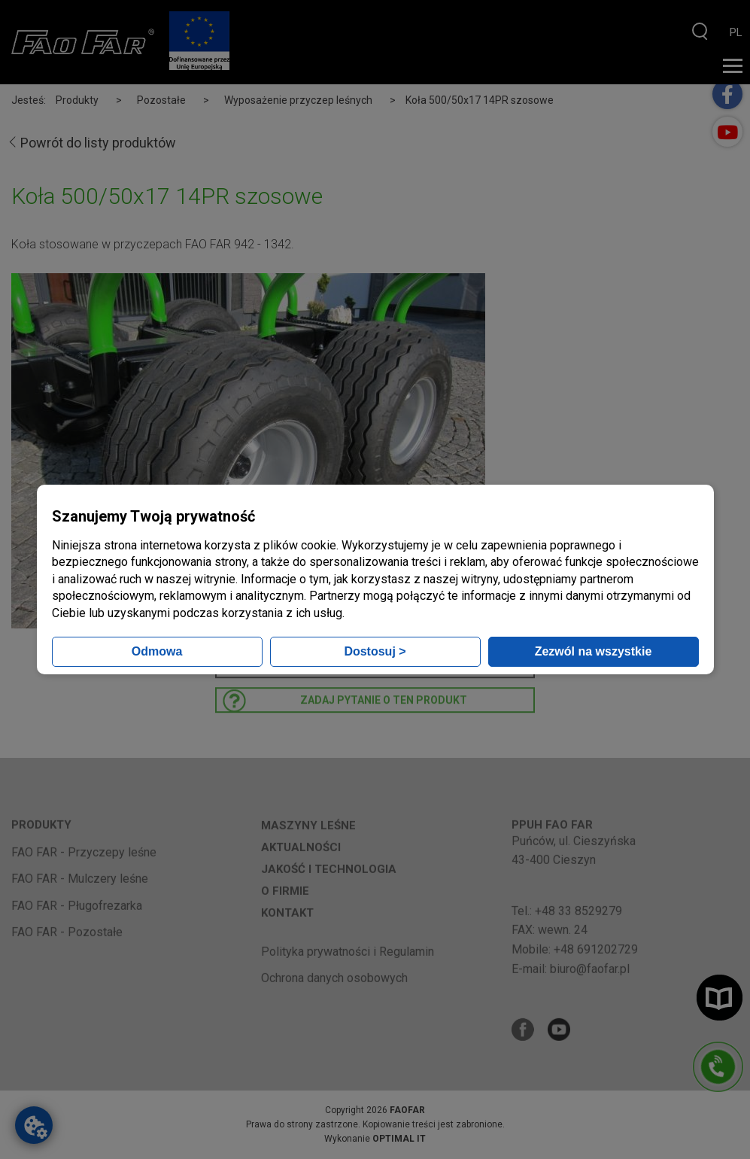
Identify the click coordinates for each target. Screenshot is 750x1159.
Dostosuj (374, 651)
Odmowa (157, 651)
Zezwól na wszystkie (593, 651)
